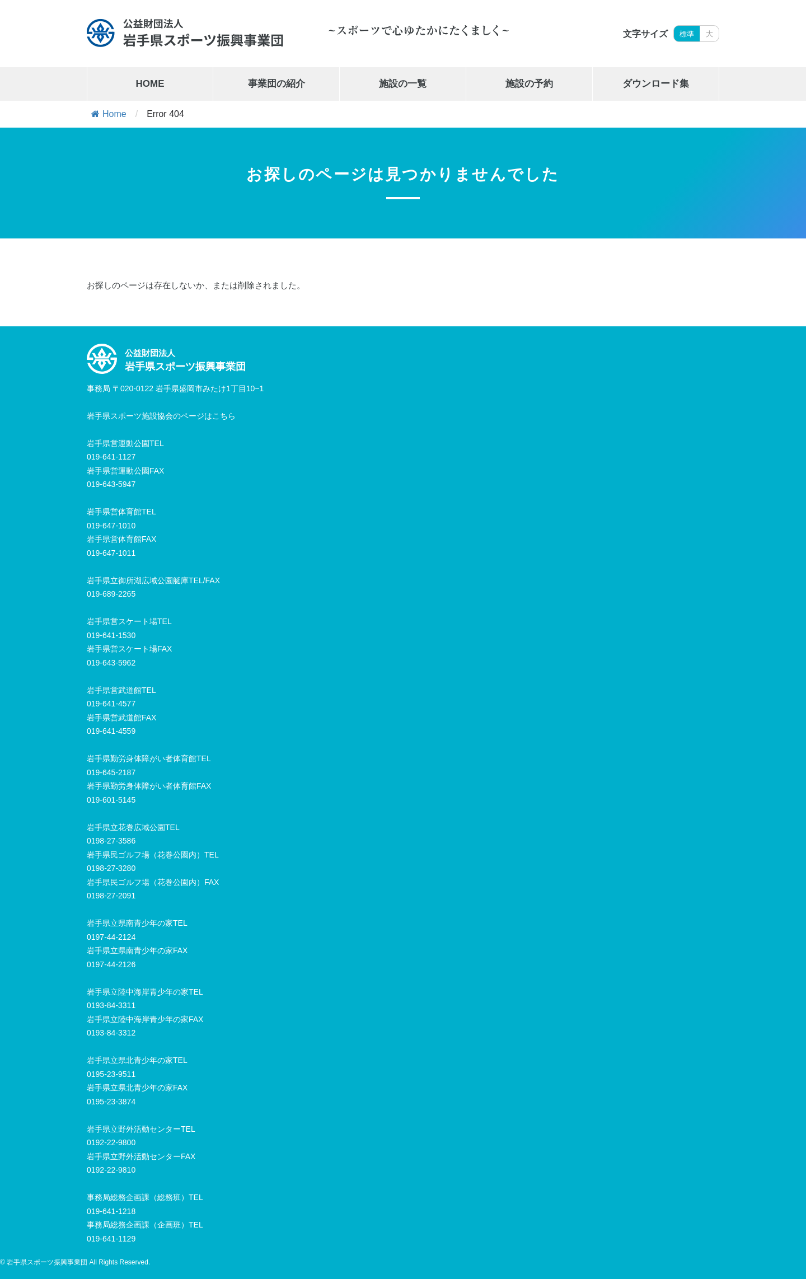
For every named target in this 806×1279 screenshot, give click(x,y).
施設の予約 (529, 83)
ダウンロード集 (655, 83)
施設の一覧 (403, 83)
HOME (150, 83)
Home (108, 114)
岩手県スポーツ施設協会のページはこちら (161, 415)
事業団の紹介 (276, 83)
